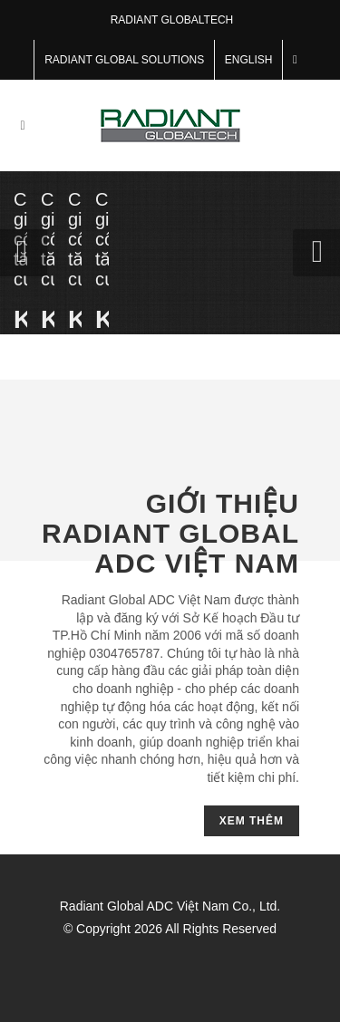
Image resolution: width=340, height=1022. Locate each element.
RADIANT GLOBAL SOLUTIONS (124, 59)
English (249, 59)
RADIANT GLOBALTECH (172, 20)
